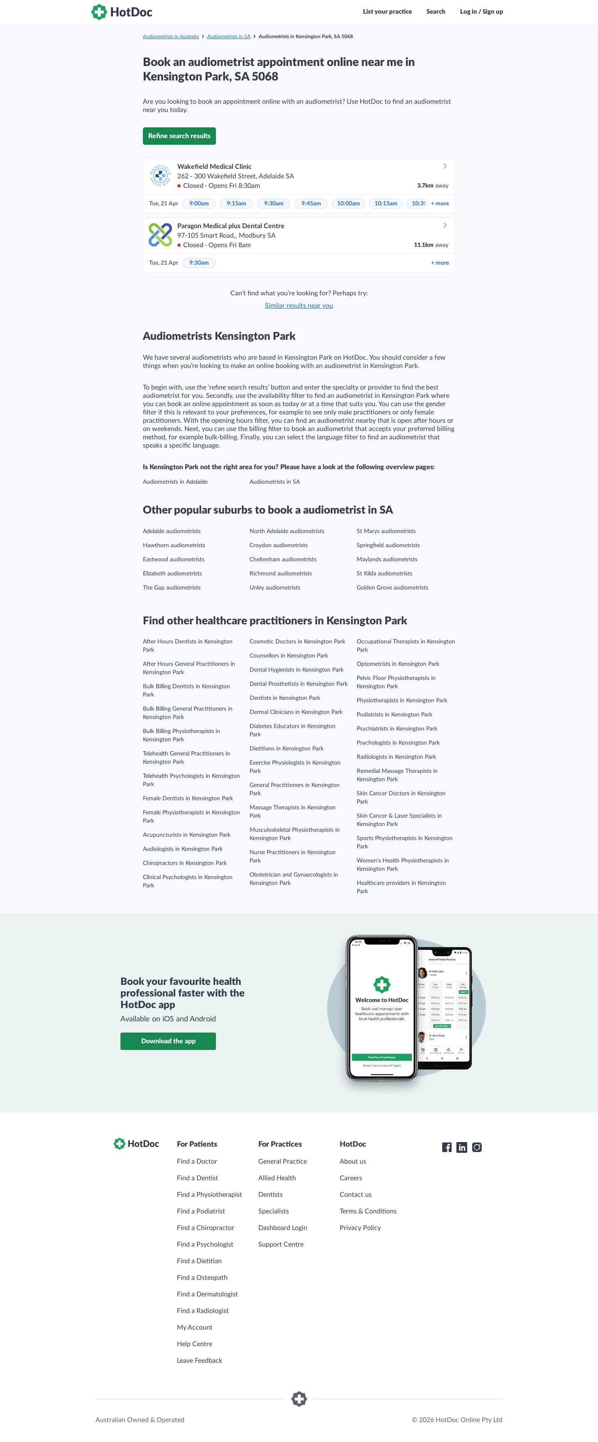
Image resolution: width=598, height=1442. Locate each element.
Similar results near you (299, 305)
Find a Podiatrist (201, 1211)
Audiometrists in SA (228, 36)
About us (353, 1161)
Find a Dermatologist (207, 1294)
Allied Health (277, 1178)
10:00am (348, 204)
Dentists (270, 1194)
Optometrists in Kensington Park (398, 664)
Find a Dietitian (199, 1261)
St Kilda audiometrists (384, 574)
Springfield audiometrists (388, 545)
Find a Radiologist (203, 1311)
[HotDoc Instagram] (476, 1147)
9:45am (311, 204)
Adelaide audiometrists (172, 531)
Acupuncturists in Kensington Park (186, 835)
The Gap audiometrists (172, 588)
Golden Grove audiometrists (392, 588)
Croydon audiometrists (279, 545)
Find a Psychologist (205, 1244)
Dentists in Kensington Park (285, 698)
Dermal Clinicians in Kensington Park (296, 712)
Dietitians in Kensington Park (287, 749)
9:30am (274, 204)
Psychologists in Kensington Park (398, 743)
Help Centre (194, 1344)
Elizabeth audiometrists (172, 574)
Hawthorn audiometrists (174, 545)
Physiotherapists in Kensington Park (402, 701)
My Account (195, 1327)
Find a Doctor (197, 1161)
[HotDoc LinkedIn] (461, 1147)
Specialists (273, 1211)
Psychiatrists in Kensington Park (397, 729)
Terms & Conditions (368, 1211)
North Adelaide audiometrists (287, 531)
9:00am (199, 204)
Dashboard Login (282, 1228)
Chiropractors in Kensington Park (185, 863)
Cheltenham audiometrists (283, 560)
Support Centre (281, 1244)
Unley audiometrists (275, 588)
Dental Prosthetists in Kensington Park (299, 684)
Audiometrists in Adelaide (175, 482)
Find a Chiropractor (205, 1228)
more (440, 204)
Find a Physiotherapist (209, 1194)
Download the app (168, 1041)
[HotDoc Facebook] (446, 1147)
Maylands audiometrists (387, 560)
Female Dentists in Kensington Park (188, 798)
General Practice (282, 1161)
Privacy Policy (360, 1228)
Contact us (356, 1194)
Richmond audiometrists (281, 574)
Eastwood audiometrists (173, 560)
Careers (351, 1178)
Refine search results (179, 136)
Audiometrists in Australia (171, 36)
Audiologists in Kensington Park (183, 849)
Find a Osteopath (202, 1277)
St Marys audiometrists (386, 531)
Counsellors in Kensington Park (289, 656)
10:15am (386, 204)
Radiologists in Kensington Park (396, 757)
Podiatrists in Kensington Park (394, 715)
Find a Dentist (197, 1178)
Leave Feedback (199, 1360)
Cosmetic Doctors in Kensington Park (297, 642)
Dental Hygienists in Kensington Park (296, 670)
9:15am (236, 204)
